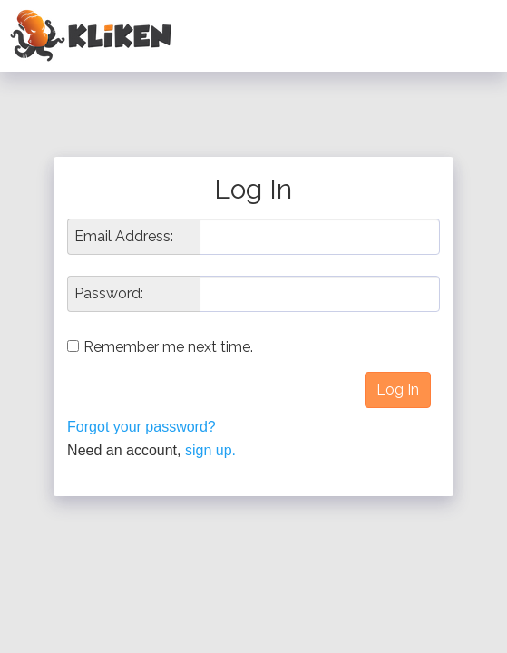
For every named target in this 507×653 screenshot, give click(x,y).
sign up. (210, 450)
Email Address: (123, 236)
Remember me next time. (168, 347)
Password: (108, 294)
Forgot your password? (141, 426)
